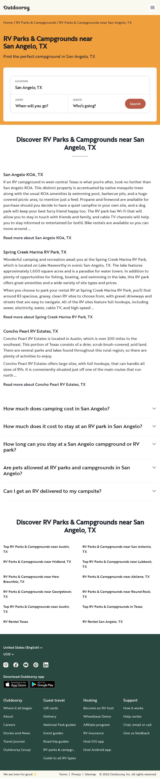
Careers (9, 724)
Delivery (49, 716)
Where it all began (17, 708)
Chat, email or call (137, 724)
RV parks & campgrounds (63, 749)
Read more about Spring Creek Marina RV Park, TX (48, 317)
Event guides (53, 733)
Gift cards (50, 708)
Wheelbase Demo (97, 716)
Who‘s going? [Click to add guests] (84, 103)
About (8, 716)
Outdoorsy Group (17, 749)
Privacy (76, 774)
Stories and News (16, 733)
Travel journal (14, 741)
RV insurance (93, 733)
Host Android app (97, 749)
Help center (132, 716)
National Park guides (59, 724)
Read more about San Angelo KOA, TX (37, 237)
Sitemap (90, 774)
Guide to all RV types (59, 758)
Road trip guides (56, 741)
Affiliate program (96, 724)
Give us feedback (136, 733)
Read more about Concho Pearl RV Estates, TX (44, 384)
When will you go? (31, 103)
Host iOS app (93, 741)
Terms (63, 774)
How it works (133, 708)
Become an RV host (98, 708)
